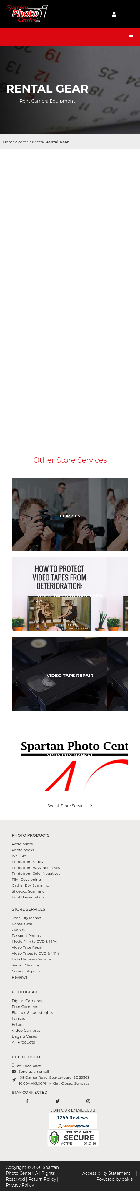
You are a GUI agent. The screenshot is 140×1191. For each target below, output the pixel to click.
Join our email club (73, 1110)
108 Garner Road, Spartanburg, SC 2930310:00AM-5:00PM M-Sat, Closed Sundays (54, 1080)
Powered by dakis (114, 1179)
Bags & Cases (24, 1036)
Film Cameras (25, 1006)
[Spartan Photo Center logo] (26, 14)
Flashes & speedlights (32, 1012)
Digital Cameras (27, 1000)
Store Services (29, 141)
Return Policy (42, 1179)
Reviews (19, 977)
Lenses (18, 1018)
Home (9, 141)
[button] (131, 37)
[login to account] (114, 14)
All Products (23, 1042)
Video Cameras (26, 1030)
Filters (18, 1024)
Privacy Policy (20, 1185)
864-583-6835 (29, 1065)
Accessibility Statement (106, 1173)
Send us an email (34, 1071)
